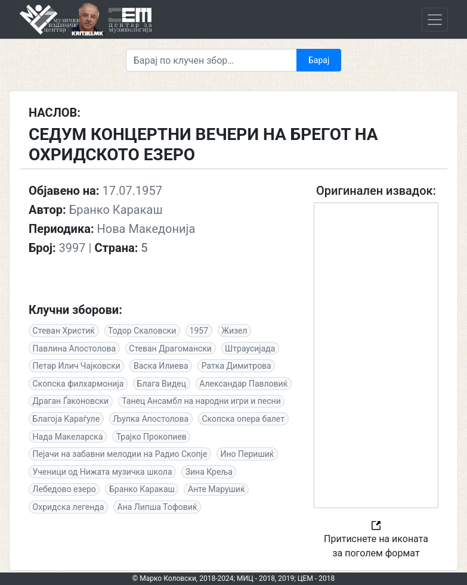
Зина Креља (209, 472)
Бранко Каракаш (142, 489)
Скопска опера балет (243, 419)
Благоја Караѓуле (66, 419)
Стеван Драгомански (170, 348)
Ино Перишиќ (247, 454)
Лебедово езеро (64, 489)
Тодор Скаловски (142, 330)
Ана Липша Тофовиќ (157, 507)
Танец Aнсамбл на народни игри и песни (201, 401)
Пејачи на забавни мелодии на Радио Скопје (120, 454)
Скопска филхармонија (78, 383)
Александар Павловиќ (243, 383)
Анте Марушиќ (216, 489)
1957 (199, 330)
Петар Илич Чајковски (76, 366)
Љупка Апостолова (150, 419)
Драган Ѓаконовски (71, 401)
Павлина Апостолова (74, 348)
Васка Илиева (161, 366)
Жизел (234, 330)
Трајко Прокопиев (151, 436)
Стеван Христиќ (64, 330)
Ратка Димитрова (236, 366)
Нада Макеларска (68, 436)
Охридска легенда (68, 507)
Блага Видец (161, 383)
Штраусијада (250, 348)
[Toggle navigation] (435, 20)
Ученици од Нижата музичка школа (102, 472)
